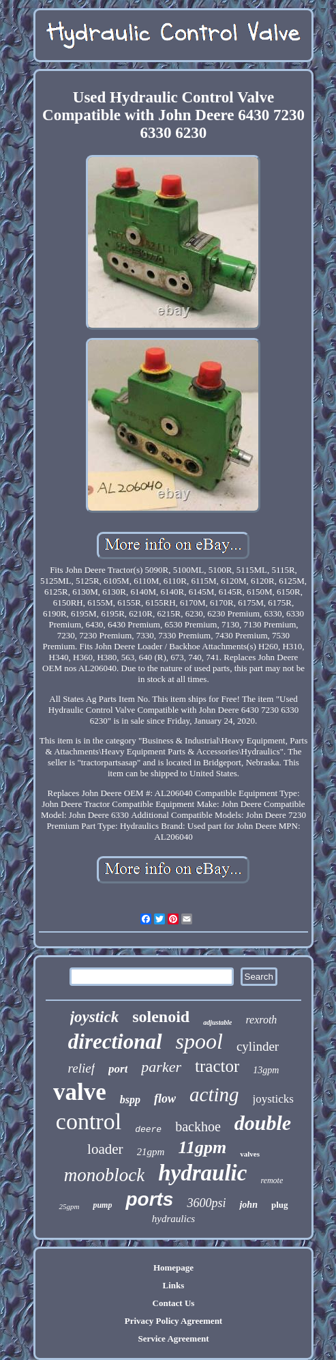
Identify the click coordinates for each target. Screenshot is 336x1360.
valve (79, 1092)
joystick (94, 1016)
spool (199, 1041)
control (88, 1121)
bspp (130, 1099)
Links (174, 1285)
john (248, 1205)
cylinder (257, 1046)
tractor (217, 1066)
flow (165, 1098)
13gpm (266, 1070)
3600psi (206, 1203)
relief (81, 1068)
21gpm (151, 1151)
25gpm (69, 1206)
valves (250, 1154)
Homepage (173, 1267)
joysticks (273, 1098)
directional (115, 1041)
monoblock (104, 1175)
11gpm (202, 1147)
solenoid (160, 1016)
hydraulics (173, 1218)
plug (279, 1205)
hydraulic (202, 1173)
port (117, 1068)
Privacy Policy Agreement (173, 1321)
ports (149, 1199)
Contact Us (174, 1303)
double (262, 1122)
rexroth (261, 1019)
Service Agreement (173, 1338)
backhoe (198, 1126)
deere (148, 1129)
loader (105, 1149)
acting (214, 1094)
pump (102, 1205)
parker (161, 1066)
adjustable (217, 1022)
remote (271, 1180)
